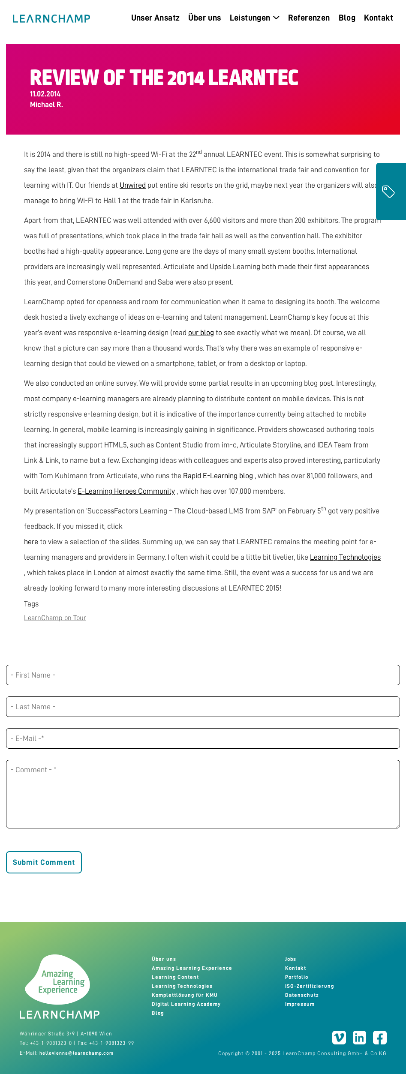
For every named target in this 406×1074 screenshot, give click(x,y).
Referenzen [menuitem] (309, 17)
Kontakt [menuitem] (378, 17)
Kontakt (295, 968)
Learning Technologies (345, 557)
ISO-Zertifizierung (309, 986)
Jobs (290, 959)
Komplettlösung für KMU (185, 995)
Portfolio (296, 977)
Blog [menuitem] (347, 17)
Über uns (164, 959)
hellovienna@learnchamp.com (76, 1053)
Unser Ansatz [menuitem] (155, 17)
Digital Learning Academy (186, 1004)
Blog (158, 1013)
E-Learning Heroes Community (126, 491)
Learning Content (175, 977)
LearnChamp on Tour (55, 617)
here (31, 542)
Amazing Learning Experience (192, 968)
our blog (201, 332)
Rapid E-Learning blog (218, 476)
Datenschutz (302, 995)
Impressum (300, 1004)
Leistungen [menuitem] (255, 17)
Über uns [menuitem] (204, 17)
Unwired (133, 185)
